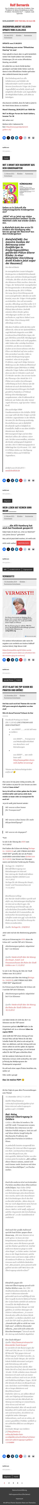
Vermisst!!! (8, 576)
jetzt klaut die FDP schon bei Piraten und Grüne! (17, 688)
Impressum (19, 1498)
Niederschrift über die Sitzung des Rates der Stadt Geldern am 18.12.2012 (20, 1007)
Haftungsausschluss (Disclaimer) (19, 1494)
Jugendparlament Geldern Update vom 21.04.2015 (16, 28)
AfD (5, 569)
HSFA (24, 842)
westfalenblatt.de (12, 470)
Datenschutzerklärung (19, 1490)
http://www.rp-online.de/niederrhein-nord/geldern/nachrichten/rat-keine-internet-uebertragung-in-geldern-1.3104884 (20, 1436)
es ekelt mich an (15, 569)
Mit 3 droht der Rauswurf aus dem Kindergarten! (18, 166)
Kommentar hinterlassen (12, 584)
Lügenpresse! (27, 569)
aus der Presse (8, 680)
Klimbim (18, 35)
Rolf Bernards (19, 5)
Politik (6, 158)
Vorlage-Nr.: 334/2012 (20, 927)
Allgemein (7, 501)
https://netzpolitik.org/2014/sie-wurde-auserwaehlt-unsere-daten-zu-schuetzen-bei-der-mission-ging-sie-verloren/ (19, 652)
